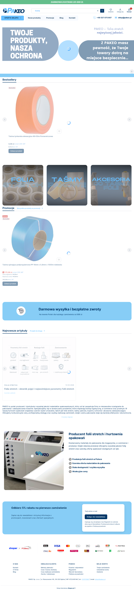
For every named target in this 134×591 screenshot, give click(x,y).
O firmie (15, 570)
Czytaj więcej (67, 417)
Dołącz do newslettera (96, 517)
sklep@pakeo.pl (100, 579)
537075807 (85, 579)
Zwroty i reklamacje (48, 574)
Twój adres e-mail (91, 511)
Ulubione (100, 572)
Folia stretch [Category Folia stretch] (10, 385)
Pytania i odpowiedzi (76, 567)
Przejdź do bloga (37, 331)
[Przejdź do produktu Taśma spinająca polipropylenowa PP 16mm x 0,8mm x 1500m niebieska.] (32, 238)
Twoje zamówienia (103, 567)
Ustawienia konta (103, 570)
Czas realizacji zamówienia (50, 572)
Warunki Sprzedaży (75, 572)
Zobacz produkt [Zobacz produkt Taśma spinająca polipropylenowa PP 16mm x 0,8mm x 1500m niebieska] (10, 284)
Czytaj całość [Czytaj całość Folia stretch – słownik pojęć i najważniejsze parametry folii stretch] (9, 393)
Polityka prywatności (76, 574)
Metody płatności (47, 567)
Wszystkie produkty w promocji (30, 208)
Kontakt (15, 567)
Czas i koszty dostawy (49, 570)
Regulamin (72, 570)
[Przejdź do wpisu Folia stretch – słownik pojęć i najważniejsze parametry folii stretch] (39, 360)
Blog (14, 572)
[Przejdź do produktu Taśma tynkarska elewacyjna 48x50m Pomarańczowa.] (35, 110)
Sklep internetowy (65, 588)
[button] (102, 11)
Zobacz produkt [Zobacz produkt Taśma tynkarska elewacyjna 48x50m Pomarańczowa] (16, 151)
